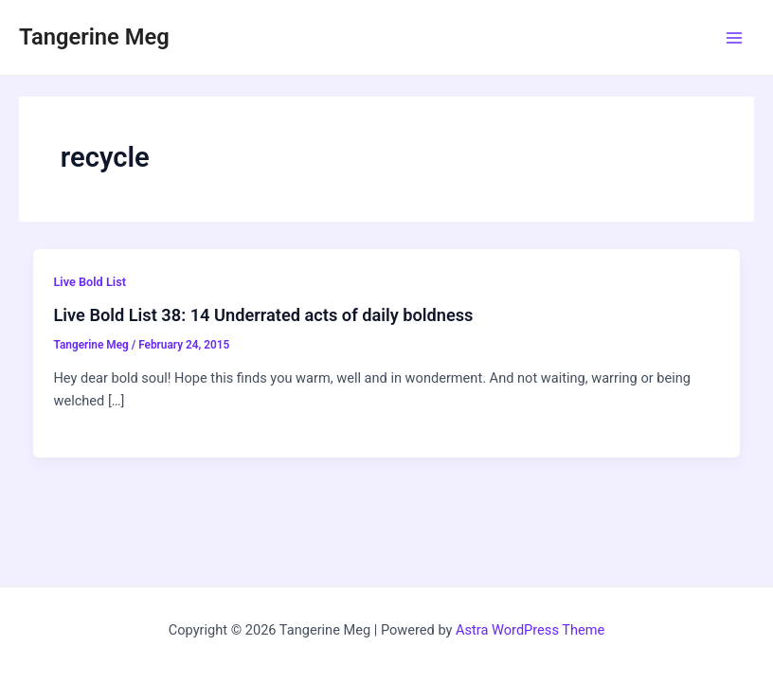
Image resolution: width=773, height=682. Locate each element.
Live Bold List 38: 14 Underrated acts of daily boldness (263, 315)
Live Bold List (89, 282)
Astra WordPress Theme (530, 629)
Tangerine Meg (94, 37)
